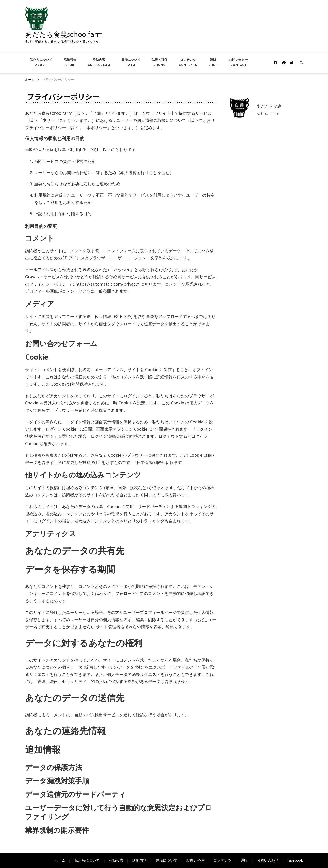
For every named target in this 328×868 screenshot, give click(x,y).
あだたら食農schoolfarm (64, 34)
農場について (131, 62)
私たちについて (41, 62)
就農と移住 (160, 62)
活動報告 (70, 62)
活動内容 (99, 62)
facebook (295, 860)
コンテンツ (188, 62)
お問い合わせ (238, 62)
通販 (213, 62)
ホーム (59, 860)
